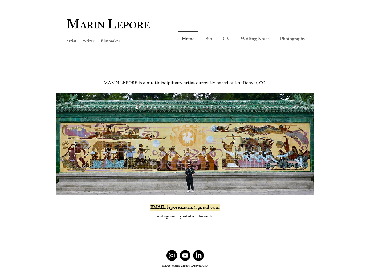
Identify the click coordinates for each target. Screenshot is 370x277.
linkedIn (206, 216)
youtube (187, 216)
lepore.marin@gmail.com (193, 207)
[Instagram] (171, 255)
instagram (166, 216)
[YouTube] (185, 255)
